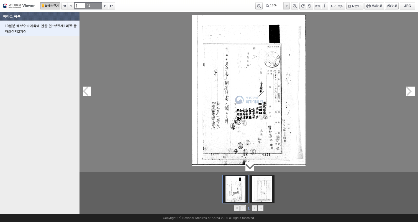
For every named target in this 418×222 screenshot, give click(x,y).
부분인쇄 (392, 5)
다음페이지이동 (410, 91)
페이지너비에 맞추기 (317, 5)
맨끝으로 (260, 208)
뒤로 (254, 208)
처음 (64, 5)
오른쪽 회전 (302, 5)
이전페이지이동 (87, 91)
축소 (259, 5)
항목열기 (286, 5)
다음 (105, 5)
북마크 (50, 5)
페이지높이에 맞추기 (325, 5)
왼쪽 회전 (309, 5)
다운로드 (354, 5)
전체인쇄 (374, 5)
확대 (294, 5)
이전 (71, 5)
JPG (407, 5)
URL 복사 (337, 5)
